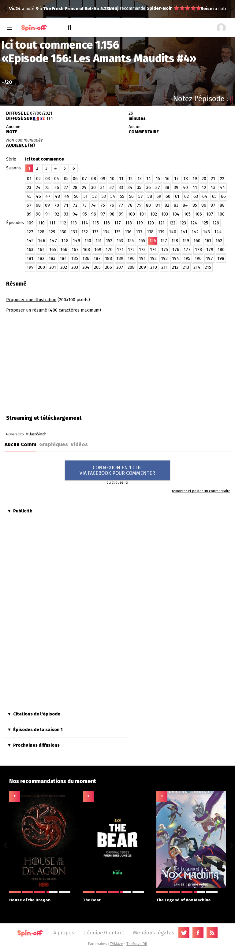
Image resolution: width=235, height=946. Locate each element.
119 (139, 223)
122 (172, 223)
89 (29, 214)
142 (195, 232)
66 (223, 196)
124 (193, 223)
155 (142, 240)
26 (56, 187)
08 (93, 178)
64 (204, 196)
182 (41, 258)
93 (66, 214)
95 (84, 214)
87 (213, 205)
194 (175, 258)
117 (117, 223)
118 (128, 223)
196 (198, 258)
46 (38, 196)
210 (153, 267)
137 (139, 232)
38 (167, 187)
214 (196, 267)
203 (74, 267)
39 (176, 187)
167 (75, 249)
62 (186, 196)
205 (97, 267)
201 (52, 267)
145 (30, 240)
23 (29, 187)
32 (112, 187)
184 (63, 258)
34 (130, 187)
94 (75, 214)
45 (29, 196)
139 (161, 232)
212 (175, 267)
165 (52, 249)
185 (74, 258)
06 (75, 178)
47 (47, 196)
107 (209, 214)
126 (215, 223)
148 (65, 240)
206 (108, 267)
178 (198, 249)
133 (95, 232)
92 (56, 214)
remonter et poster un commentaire (201, 491)
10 (112, 178)
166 (63, 249)
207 (119, 267)
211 (164, 267)
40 (185, 187)
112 (63, 223)
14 (148, 178)
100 (131, 214)
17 (176, 178)
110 (41, 223)
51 (86, 196)
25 (47, 187)
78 (130, 205)
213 (186, 267)
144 (218, 232)
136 (128, 232)
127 (30, 232)
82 (167, 205)
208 (131, 267)
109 (30, 223)
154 (130, 240)
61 (177, 196)
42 (203, 187)
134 (106, 232)
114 (84, 223)
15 (158, 178)
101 (142, 214)
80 (148, 205)
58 (149, 196)
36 (148, 187)
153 (120, 240)
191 (142, 258)
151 (98, 240)
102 (153, 214)
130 (63, 232)
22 (222, 178)
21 (213, 178)
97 (102, 214)
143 (206, 232)
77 (120, 205)
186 (85, 258)
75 (102, 205)
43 (213, 187)
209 (142, 267)
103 (164, 214)
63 (195, 196)
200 (41, 267)
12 (130, 178)
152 (109, 240)
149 (76, 240)
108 (221, 214)
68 (38, 205)
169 (97, 249)
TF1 (49, 118)
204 (86, 267)
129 (52, 232)
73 (84, 205)
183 (52, 258)
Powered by (26, 434)
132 (84, 232)
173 (142, 249)
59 (159, 196)
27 (66, 187)
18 (185, 178)
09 (102, 178)
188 (108, 258)
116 (106, 223)
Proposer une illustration (31, 299)
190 (131, 258)
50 (76, 196)
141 (184, 232)
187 (97, 258)
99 (121, 214)
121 (161, 223)
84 (185, 205)
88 (222, 205)
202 (63, 267)
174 (153, 249)
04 (56, 178)
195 (187, 258)
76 (111, 205)
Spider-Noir (59, 8)
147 (53, 240)
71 (66, 205)
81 (157, 205)
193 (164, 258)
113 (73, 223)
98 (112, 214)
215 (208, 267)
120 (150, 223)
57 (140, 196)
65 (214, 196)
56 (131, 196)
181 (30, 258)
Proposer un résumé (26, 310)
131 (74, 232)
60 (168, 196)
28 (75, 187)
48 (57, 196)
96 (93, 214)
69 (47, 205)
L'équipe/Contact (103, 932)
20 (204, 178)
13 (139, 178)
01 (29, 178)
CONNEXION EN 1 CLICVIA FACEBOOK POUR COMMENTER (117, 470)
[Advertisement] (57, 362)
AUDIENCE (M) (20, 145)
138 (150, 232)
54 (112, 196)
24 (38, 187)
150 (87, 240)
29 (84, 187)
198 (220, 258)
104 (176, 214)
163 (30, 249)
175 (164, 249)
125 (205, 223)
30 (93, 187)
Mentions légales (153, 932)
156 (152, 240)
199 (30, 267)
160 (196, 240)
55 (122, 196)
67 (29, 205)
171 (120, 249)
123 (183, 223)
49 (66, 196)
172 (131, 249)
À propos (63, 932)
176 (175, 249)
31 (102, 187)
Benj (14, 8)
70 (56, 205)
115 (95, 223)
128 (41, 232)
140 (172, 232)
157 (163, 240)
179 (209, 249)
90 (38, 214)
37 (157, 187)
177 (187, 249)
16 (167, 178)
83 (176, 205)
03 (47, 178)
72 (75, 205)
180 (221, 249)
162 (218, 240)
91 (47, 214)
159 (185, 240)
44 (222, 187)
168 (86, 249)
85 (194, 205)
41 (194, 187)
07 (84, 178)
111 (52, 223)
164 (41, 249)
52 (94, 196)
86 (203, 205)
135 (117, 232)
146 (41, 240)
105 (187, 214)
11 (121, 178)
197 (209, 258)
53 (104, 196)
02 (38, 178)
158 (174, 240)
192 (153, 258)
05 (66, 178)
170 (109, 249)
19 (194, 178)
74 (93, 205)
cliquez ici (120, 482)
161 (208, 240)
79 (139, 205)
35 (139, 187)
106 (198, 214)
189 (119, 258)
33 (121, 187)
